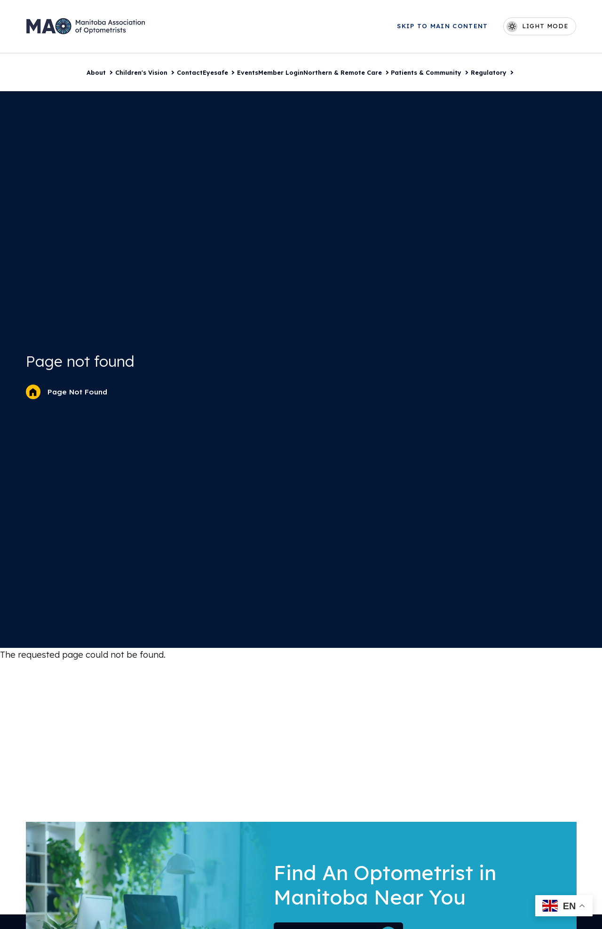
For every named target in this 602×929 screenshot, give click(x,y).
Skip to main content (443, 26)
